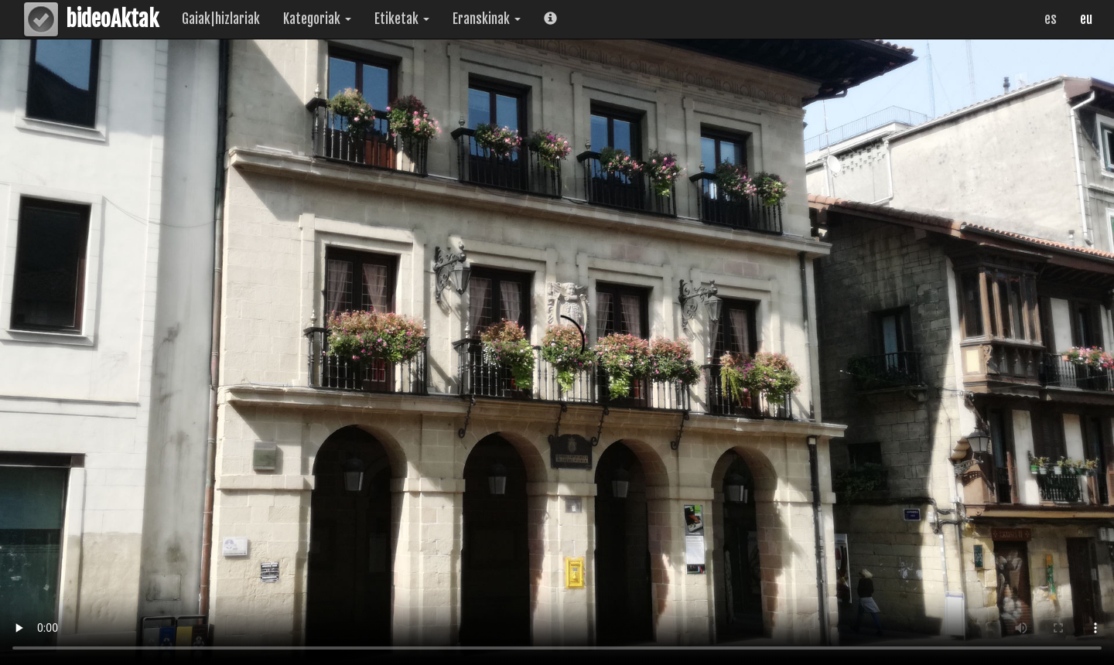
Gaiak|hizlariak (221, 19)
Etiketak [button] (401, 19)
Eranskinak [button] (487, 19)
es (1050, 19)
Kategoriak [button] (317, 19)
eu (1086, 19)
